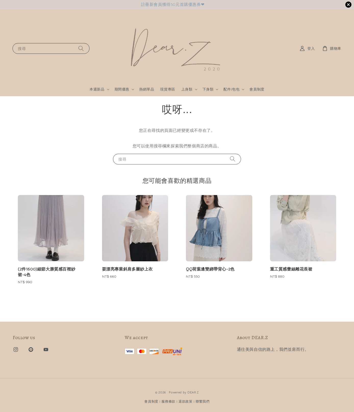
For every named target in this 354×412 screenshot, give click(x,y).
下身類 (208, 89)
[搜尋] (81, 48)
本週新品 (97, 89)
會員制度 (256, 89)
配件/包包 (231, 89)
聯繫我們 (203, 401)
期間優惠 (122, 89)
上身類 (187, 89)
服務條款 (168, 401)
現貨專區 (167, 89)
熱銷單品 (146, 89)
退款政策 (186, 401)
